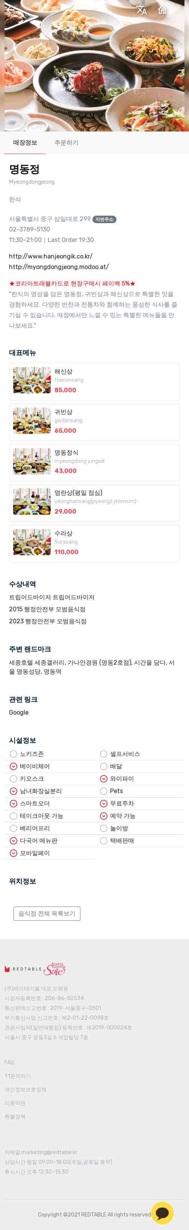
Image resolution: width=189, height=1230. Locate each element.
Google (19, 712)
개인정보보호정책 (26, 1089)
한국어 (93, 12)
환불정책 (15, 1117)
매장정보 (25, 142)
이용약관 (15, 1103)
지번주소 (104, 219)
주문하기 (66, 142)
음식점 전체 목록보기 (47, 913)
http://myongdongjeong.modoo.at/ (59, 266)
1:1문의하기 (18, 1076)
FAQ (9, 1062)
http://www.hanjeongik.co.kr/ (51, 256)
